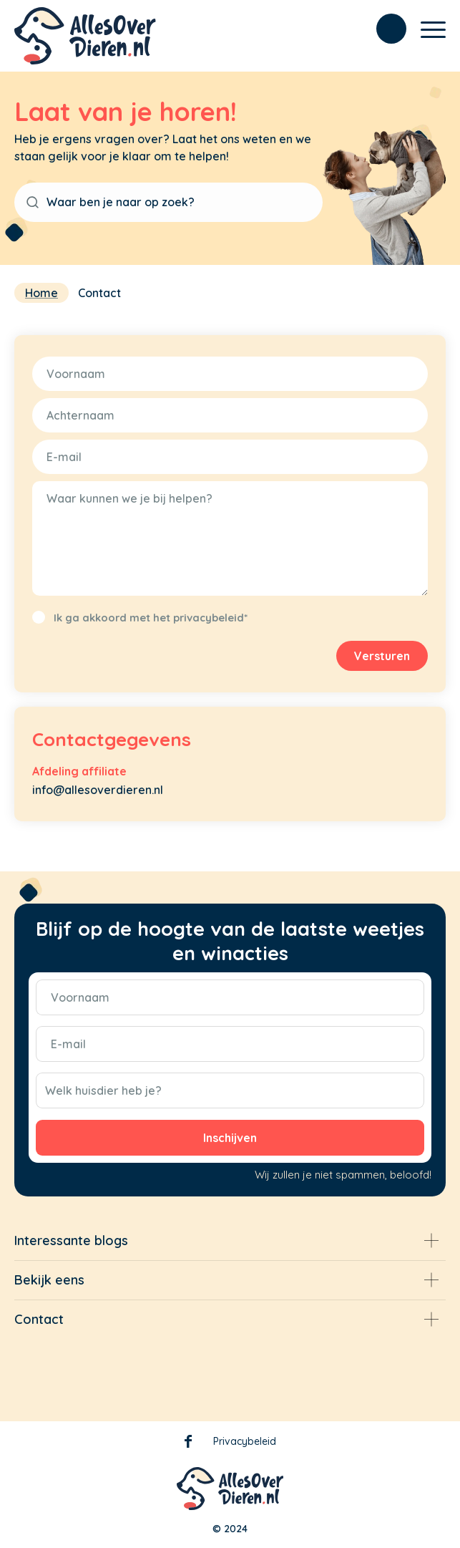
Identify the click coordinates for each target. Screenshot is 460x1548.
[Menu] (426, 28)
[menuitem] (384, 28)
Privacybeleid (244, 1441)
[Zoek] (384, 28)
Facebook (188, 1444)
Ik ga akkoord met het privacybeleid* (151, 617)
